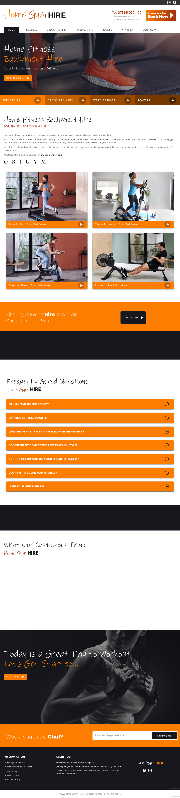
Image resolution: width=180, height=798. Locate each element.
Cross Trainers (56, 29)
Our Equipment (15, 78)
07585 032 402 (129, 12)
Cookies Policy (13, 779)
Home (11, 29)
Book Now (149, 29)
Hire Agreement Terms (17, 762)
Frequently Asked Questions (19, 767)
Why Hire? (127, 29)
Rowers (107, 29)
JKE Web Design (114, 794)
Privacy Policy (13, 775)
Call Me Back (164, 735)
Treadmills (31, 29)
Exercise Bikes (84, 29)
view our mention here (50, 155)
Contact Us (130, 317)
